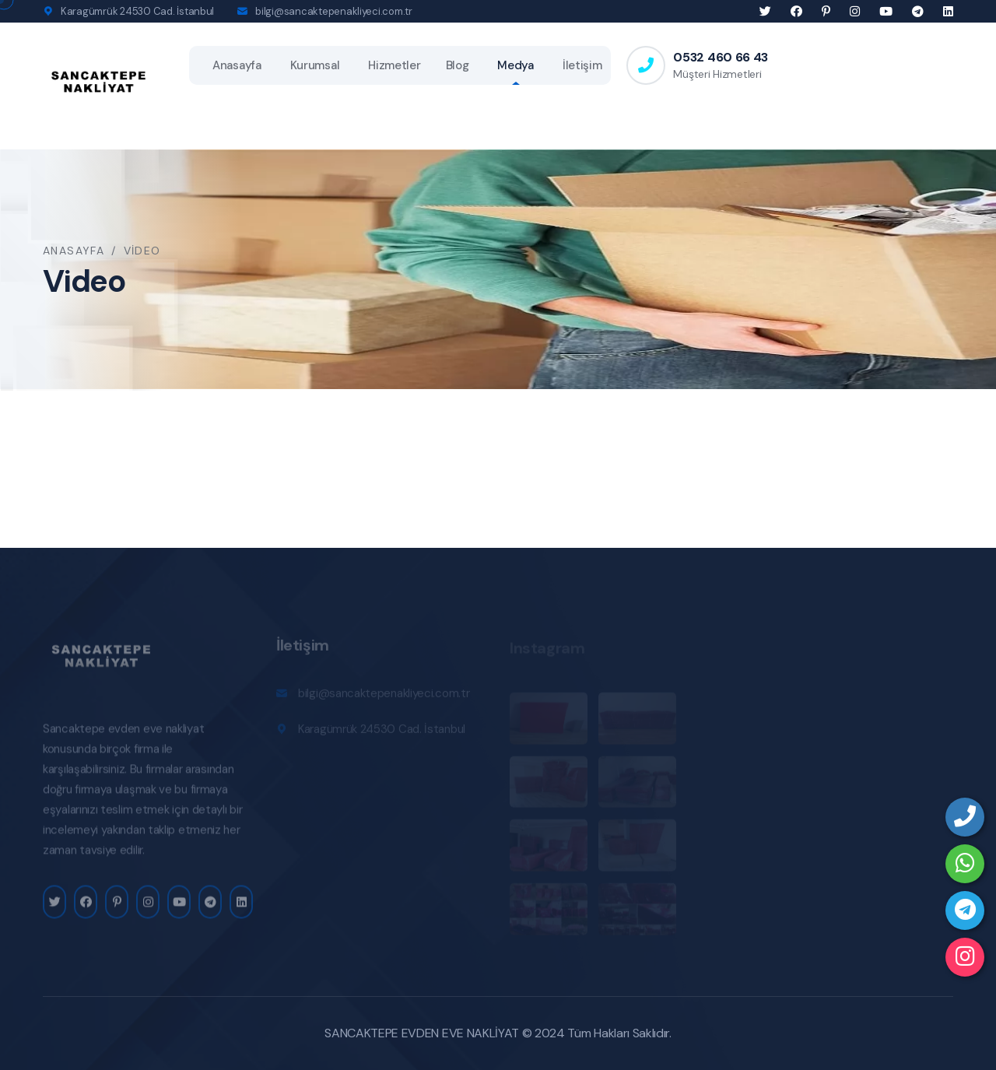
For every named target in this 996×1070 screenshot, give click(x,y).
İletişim (582, 65)
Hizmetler (394, 65)
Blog (457, 65)
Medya (515, 65)
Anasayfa (236, 65)
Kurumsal (315, 65)
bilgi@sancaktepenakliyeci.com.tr (333, 11)
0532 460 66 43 (720, 57)
